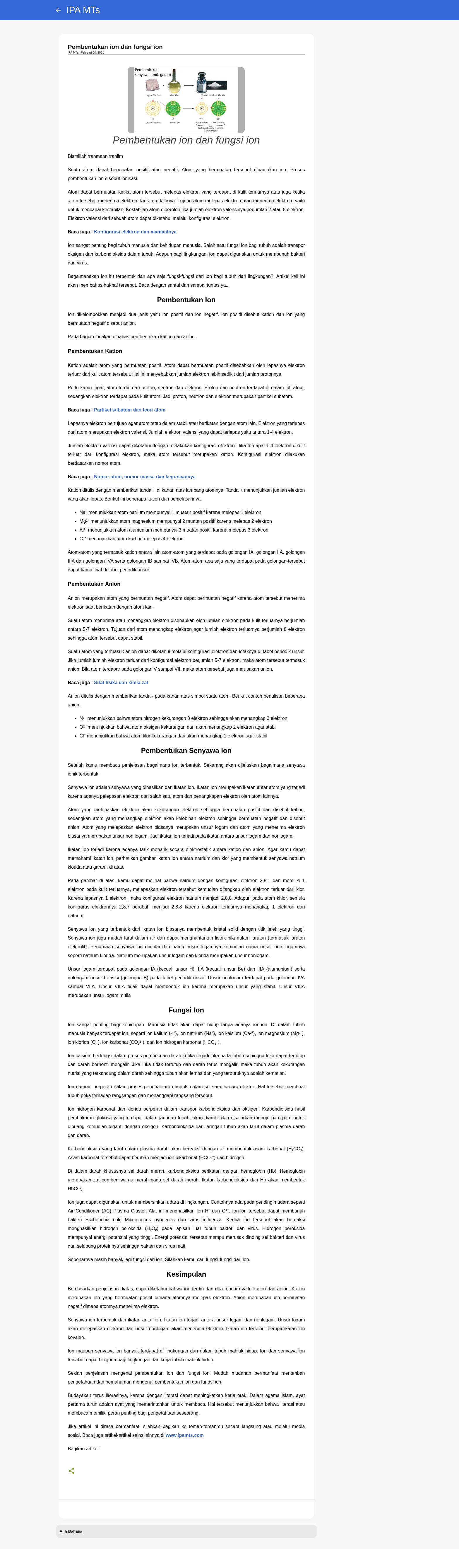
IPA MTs (83, 10)
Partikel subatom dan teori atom (129, 409)
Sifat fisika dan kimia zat (121, 682)
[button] (71, 1471)
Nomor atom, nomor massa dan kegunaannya (145, 476)
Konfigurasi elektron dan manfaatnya (135, 231)
